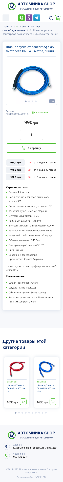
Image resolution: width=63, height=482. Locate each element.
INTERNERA (40, 477)
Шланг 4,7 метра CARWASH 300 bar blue (46, 388)
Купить (23, 401)
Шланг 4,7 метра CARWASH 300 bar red (16, 388)
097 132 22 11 (21, 17)
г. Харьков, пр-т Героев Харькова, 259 (34, 447)
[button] (26, 101)
